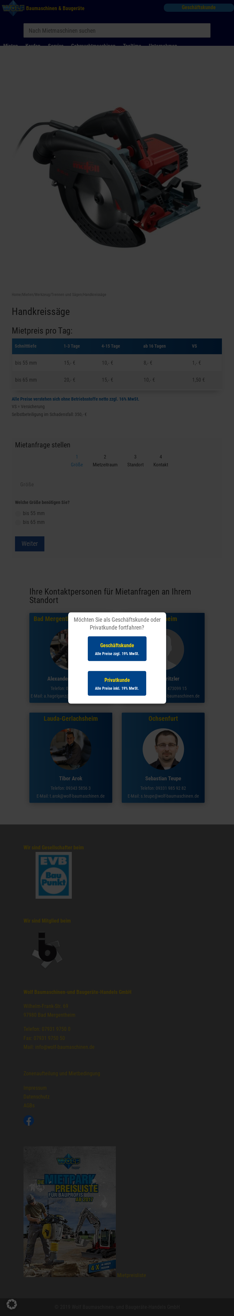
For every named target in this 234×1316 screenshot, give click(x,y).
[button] (11, 1304)
